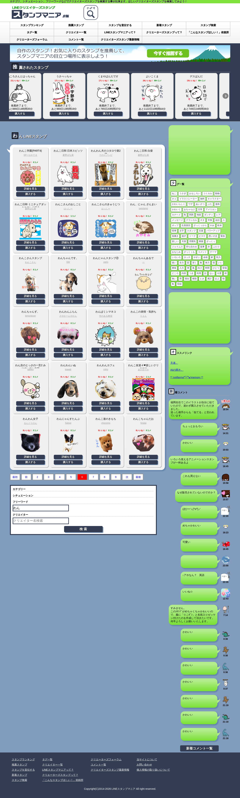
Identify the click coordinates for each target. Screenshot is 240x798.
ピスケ (202, 236)
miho (105, 369)
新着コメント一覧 (199, 748)
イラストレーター (188, 198)
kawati (68, 369)
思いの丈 (213, 236)
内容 (184, 273)
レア (218, 214)
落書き (175, 236)
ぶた (210, 204)
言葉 (201, 230)
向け (200, 268)
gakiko (30, 369)
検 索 (83, 529)
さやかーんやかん (68, 316)
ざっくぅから (200, 225)
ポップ (175, 225)
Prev (15, 96)
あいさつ (200, 204)
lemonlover (30, 316)
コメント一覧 (76, 39)
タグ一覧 (32, 32)
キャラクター (214, 198)
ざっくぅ (210, 241)
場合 (187, 278)
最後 (138, 477)
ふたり (216, 246)
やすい (197, 257)
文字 (181, 230)
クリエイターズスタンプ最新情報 (120, 39)
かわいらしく (178, 204)
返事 (202, 246)
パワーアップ (213, 230)
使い (174, 262)
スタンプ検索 (208, 25)
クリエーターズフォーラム (32, 39)
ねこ (174, 193)
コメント (202, 252)
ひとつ (216, 268)
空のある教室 (105, 316)
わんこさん (30, 262)
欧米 (219, 225)
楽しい (175, 241)
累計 (209, 278)
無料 (202, 198)
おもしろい (194, 193)
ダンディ (208, 214)
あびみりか (143, 369)
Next (225, 96)
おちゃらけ (189, 209)
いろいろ (176, 257)
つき (191, 273)
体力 (207, 262)
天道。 (174, 362)
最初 (15, 477)
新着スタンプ (164, 25)
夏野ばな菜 (68, 155)
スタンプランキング (32, 25)
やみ (212, 225)
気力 (218, 257)
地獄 (199, 214)
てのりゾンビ (105, 155)
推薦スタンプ (76, 25)
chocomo (105, 423)
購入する (31, 113)
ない (212, 273)
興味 (174, 268)
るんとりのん (30, 423)
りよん (143, 316)
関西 (191, 214)
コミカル (207, 193)
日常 (200, 209)
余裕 (205, 257)
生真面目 (186, 225)
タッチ (187, 257)
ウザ (190, 204)
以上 (217, 278)
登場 (224, 268)
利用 (199, 273)
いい (220, 262)
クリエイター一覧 (76, 32)
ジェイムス (177, 246)
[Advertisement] (199, 150)
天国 (184, 241)
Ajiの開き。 (177, 369)
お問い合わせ (144, 764)
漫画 (217, 204)
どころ (175, 273)
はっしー (68, 208)
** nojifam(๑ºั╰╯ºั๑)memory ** (186, 377)
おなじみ (176, 252)
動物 (217, 193)
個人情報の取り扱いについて (153, 769)
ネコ (174, 198)
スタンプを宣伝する (120, 25)
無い (174, 278)
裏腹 (201, 241)
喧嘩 (174, 230)
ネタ (202, 220)
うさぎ (182, 193)
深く (194, 262)
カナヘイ (176, 214)
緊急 (223, 236)
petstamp (143, 208)
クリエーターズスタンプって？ (164, 32)
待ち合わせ (191, 246)
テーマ (213, 252)
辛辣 (210, 220)
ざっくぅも (189, 252)
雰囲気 (192, 241)
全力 (181, 262)
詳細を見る (30, 188)
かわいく (176, 209)
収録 (179, 284)
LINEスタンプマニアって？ (120, 32)
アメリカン (210, 209)
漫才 (184, 236)
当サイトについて (147, 759)
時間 (207, 268)
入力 (181, 268)
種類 (194, 278)
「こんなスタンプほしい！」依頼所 (208, 32)
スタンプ (191, 230)
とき (202, 278)
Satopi (68, 423)
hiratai (143, 423)
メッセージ (177, 220)
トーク (192, 236)
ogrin (105, 262)
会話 (217, 220)
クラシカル (191, 220)
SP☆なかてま (30, 155)
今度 (219, 273)
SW (68, 262)
